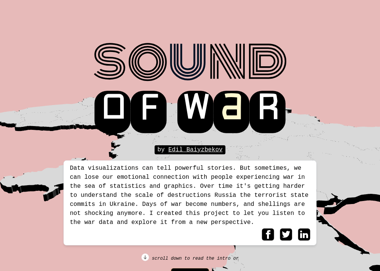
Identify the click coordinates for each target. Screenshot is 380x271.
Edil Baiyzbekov (195, 149)
